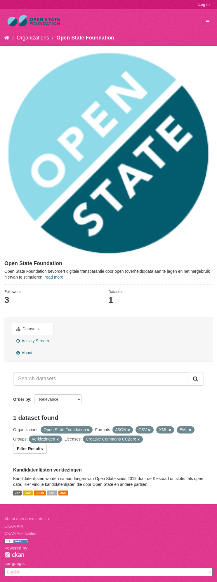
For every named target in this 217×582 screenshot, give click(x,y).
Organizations (33, 38)
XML (63, 493)
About (24, 352)
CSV (28, 493)
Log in (204, 4)
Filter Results (30, 448)
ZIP (17, 493)
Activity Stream (32, 341)
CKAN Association (21, 533)
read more (54, 277)
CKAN (14, 555)
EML (52, 493)
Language (14, 563)
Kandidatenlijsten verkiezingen (47, 469)
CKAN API (13, 526)
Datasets (27, 329)
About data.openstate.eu (26, 519)
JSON (40, 493)
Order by (21, 399)
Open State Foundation (85, 38)
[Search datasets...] (100, 379)
